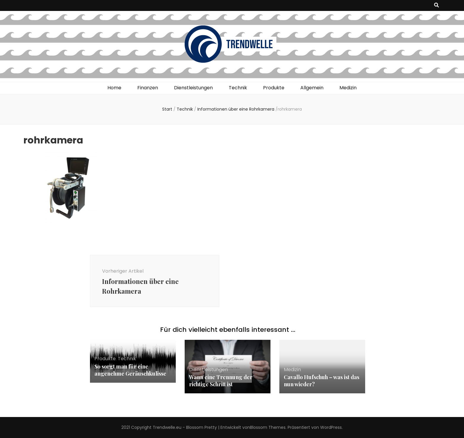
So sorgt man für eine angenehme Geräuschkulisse (130, 370)
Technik (238, 87)
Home (114, 87)
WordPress (331, 427)
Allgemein (311, 87)
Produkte (273, 87)
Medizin (348, 87)
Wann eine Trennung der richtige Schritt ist (220, 381)
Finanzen (147, 87)
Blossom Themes (268, 427)
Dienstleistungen (193, 87)
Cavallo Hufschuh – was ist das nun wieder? (321, 381)
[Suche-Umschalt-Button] (436, 5)
